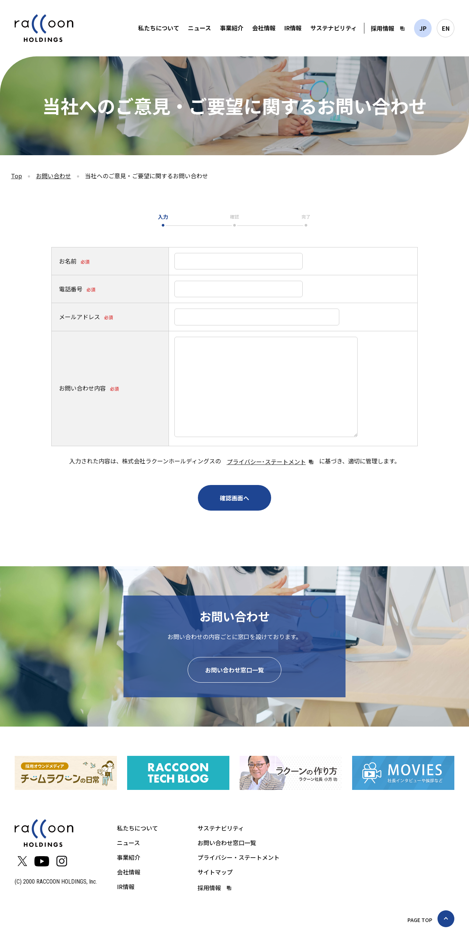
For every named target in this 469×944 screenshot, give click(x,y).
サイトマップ (215, 871)
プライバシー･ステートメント (266, 461)
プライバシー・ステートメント (238, 857)
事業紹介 (231, 27)
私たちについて (158, 27)
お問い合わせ (53, 175)
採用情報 (382, 28)
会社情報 (264, 27)
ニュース (199, 27)
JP (423, 28)
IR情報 (293, 27)
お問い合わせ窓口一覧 (234, 669)
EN (446, 28)
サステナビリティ (333, 27)
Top (16, 175)
